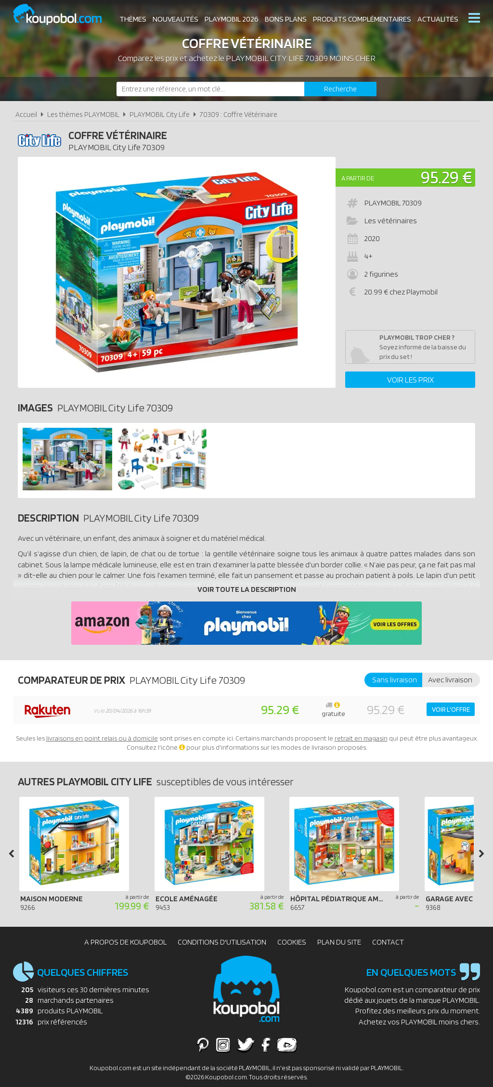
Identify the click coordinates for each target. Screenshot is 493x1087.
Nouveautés (175, 19)
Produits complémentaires (362, 19)
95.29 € (446, 177)
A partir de (357, 178)
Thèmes (132, 19)
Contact (388, 941)
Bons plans (286, 19)
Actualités (437, 19)
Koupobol (63, 15)
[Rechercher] (340, 89)
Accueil (26, 114)
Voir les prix (410, 379)
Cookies (291, 941)
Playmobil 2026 (232, 19)
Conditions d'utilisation (222, 941)
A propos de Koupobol (125, 941)
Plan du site (339, 941)
